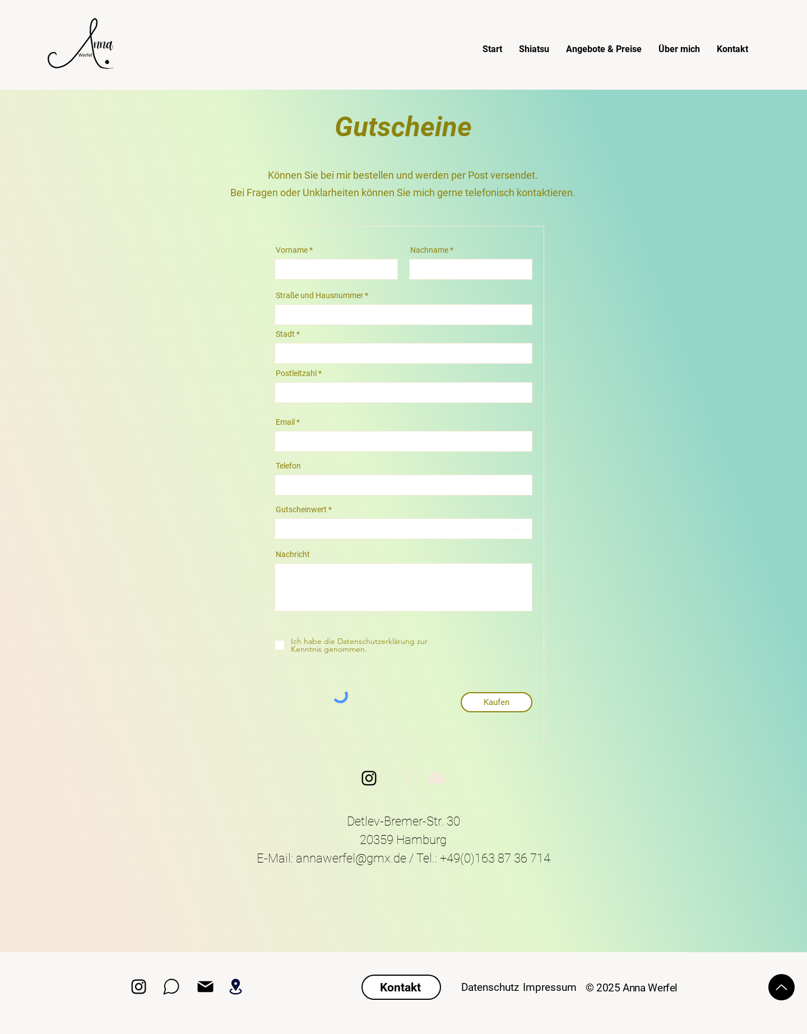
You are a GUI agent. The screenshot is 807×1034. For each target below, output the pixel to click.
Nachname (429, 250)
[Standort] (235, 986)
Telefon (288, 466)
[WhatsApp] (401, 778)
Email (285, 422)
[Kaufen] (496, 702)
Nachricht (293, 554)
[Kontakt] (401, 987)
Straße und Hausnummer (319, 295)
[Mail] (436, 778)
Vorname (292, 250)
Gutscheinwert (301, 509)
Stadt (285, 334)
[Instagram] (369, 778)
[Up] (781, 987)
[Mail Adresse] (205, 986)
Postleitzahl (296, 373)
